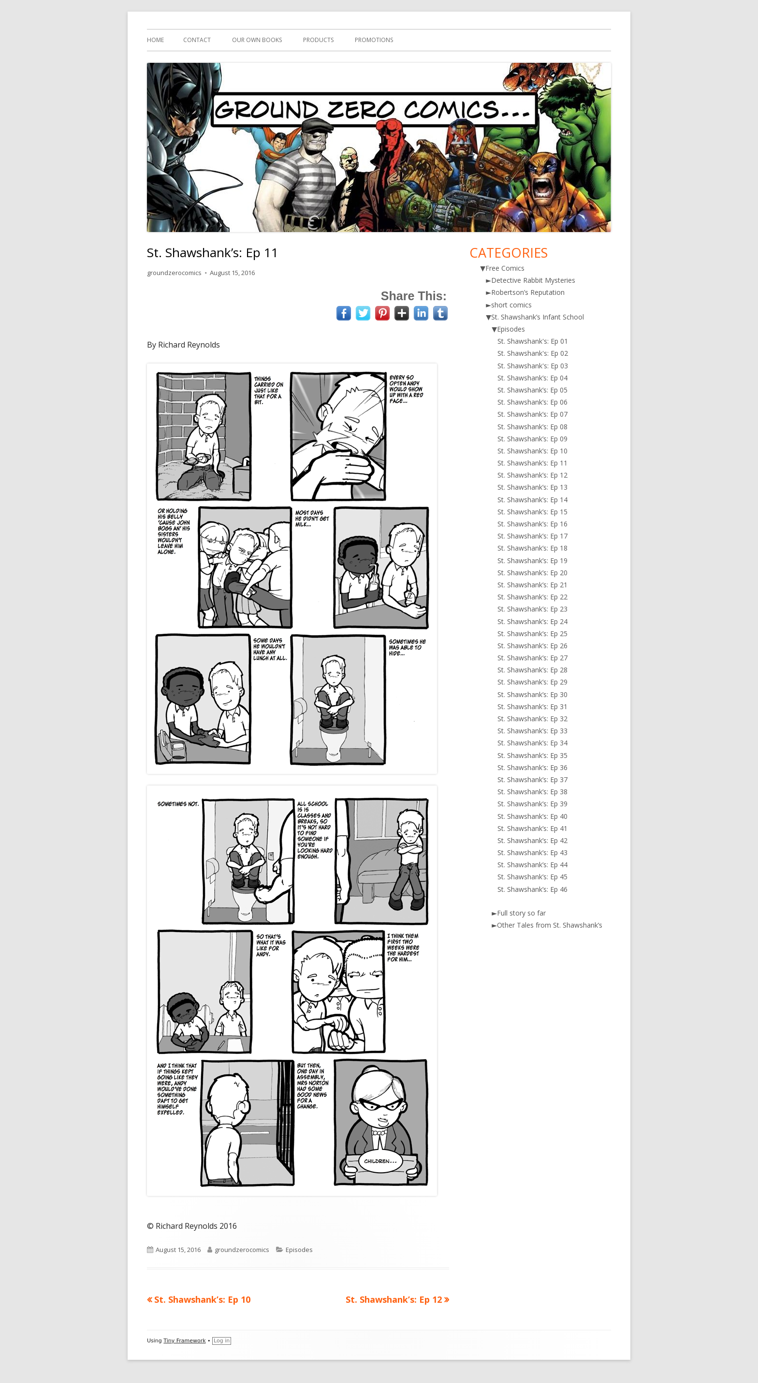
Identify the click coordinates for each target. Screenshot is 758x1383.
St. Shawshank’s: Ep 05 (532, 389)
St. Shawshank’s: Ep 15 (532, 511)
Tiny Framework (184, 1341)
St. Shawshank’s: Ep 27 (532, 657)
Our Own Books (257, 40)
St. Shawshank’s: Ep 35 (532, 755)
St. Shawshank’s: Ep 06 (532, 402)
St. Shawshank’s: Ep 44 (532, 864)
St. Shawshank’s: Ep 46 (532, 889)
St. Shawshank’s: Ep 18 (532, 548)
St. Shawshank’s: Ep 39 (532, 803)
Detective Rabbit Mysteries (533, 280)
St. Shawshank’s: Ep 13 (532, 487)
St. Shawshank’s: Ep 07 (532, 414)
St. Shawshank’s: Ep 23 (532, 608)
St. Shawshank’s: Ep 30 (532, 694)
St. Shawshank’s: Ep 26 (532, 645)
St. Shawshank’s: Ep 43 (532, 852)
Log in (222, 1341)
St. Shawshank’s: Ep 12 (532, 475)
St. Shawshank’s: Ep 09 (532, 438)
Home (155, 40)
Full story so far (521, 912)
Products (318, 40)
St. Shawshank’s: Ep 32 (532, 718)
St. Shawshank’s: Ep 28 (532, 669)
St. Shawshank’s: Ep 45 (532, 876)
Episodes (299, 1249)
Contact (197, 40)
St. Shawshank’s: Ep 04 (532, 377)
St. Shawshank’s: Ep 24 (532, 621)
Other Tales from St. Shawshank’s (549, 925)
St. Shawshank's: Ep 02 (532, 353)
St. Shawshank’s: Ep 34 (532, 742)
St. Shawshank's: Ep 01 (532, 341)
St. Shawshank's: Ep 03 (532, 365)
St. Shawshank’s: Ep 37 (532, 779)
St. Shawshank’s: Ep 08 (532, 426)
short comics (511, 304)
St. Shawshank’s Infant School (537, 316)
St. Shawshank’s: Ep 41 (532, 828)
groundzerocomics (174, 272)
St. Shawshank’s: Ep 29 (532, 681)
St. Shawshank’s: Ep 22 (532, 596)
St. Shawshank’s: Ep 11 (532, 462)
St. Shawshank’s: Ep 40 (532, 816)
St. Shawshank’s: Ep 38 (532, 791)
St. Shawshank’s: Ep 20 (532, 572)
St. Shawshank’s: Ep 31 (532, 706)
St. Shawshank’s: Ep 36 (532, 767)
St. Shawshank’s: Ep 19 (532, 560)
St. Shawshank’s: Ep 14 (532, 499)
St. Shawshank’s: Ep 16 (532, 523)
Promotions (374, 40)
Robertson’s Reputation (528, 292)
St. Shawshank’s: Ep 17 (532, 535)
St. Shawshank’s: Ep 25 (532, 633)
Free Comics (505, 268)
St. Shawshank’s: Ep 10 (532, 450)
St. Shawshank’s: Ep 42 (532, 840)
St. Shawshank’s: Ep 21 (532, 584)
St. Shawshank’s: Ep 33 (532, 730)
